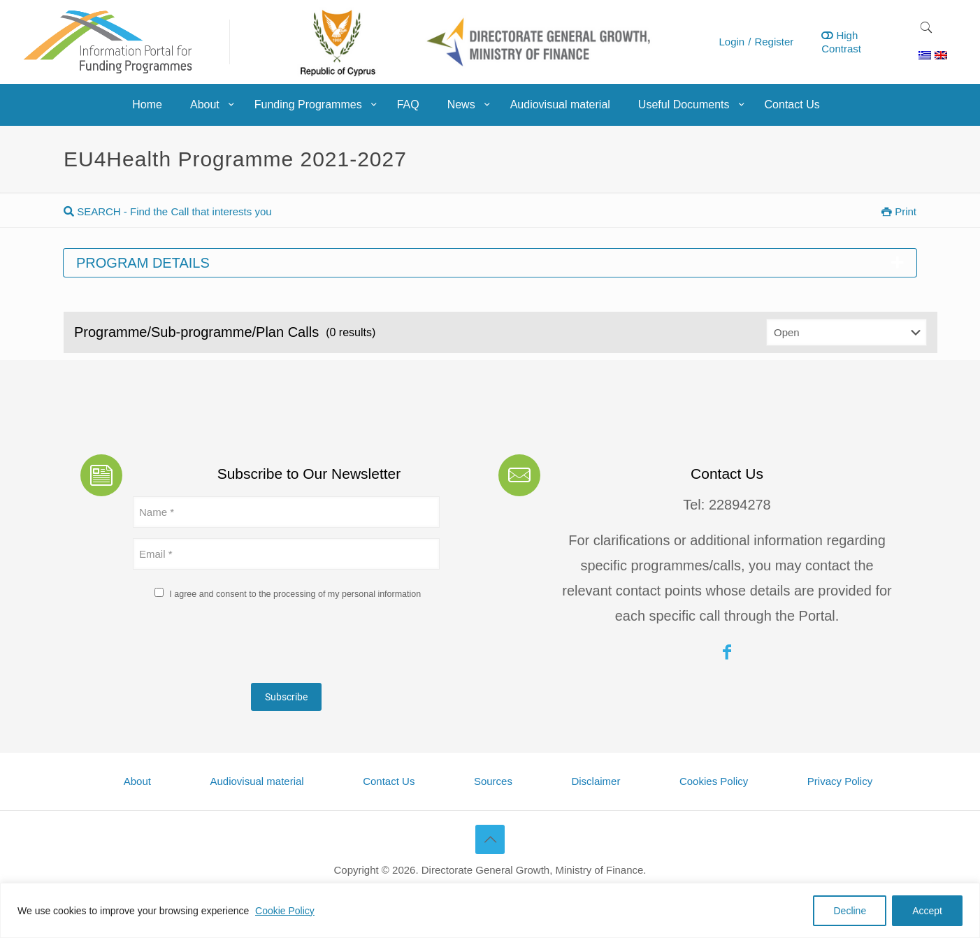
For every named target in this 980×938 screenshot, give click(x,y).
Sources (493, 781)
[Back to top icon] (490, 839)
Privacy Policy (839, 781)
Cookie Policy (285, 910)
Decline (849, 910)
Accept (927, 910)
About (137, 781)
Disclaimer (595, 781)
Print (898, 211)
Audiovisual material (256, 781)
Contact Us (389, 781)
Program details (490, 262)
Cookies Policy (713, 781)
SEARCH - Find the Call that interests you (168, 211)
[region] (490, 910)
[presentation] (239, 645)
